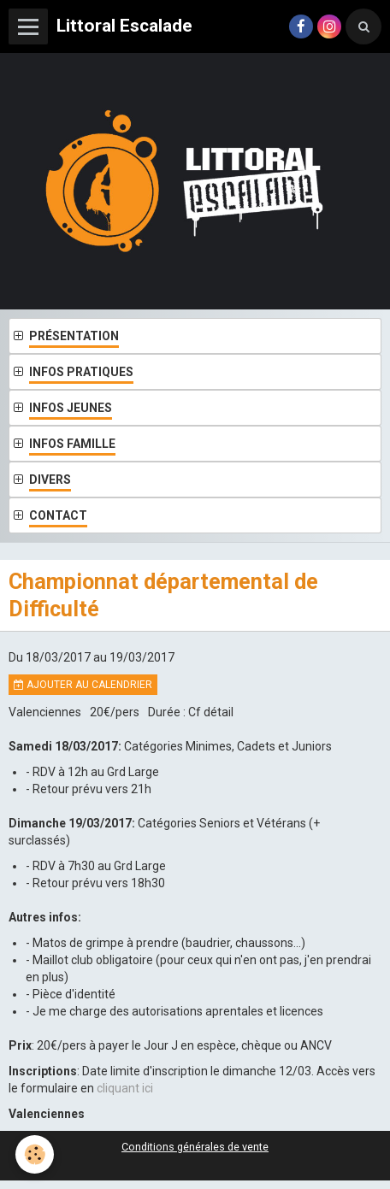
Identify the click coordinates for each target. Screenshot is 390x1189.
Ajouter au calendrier (83, 685)
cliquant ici (125, 1088)
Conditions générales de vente (195, 1146)
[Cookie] (34, 1154)
